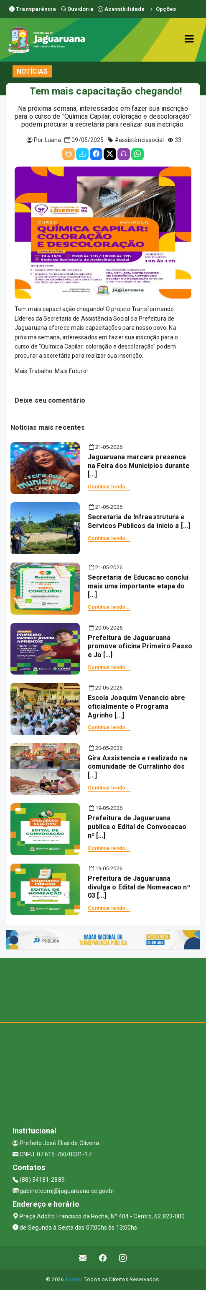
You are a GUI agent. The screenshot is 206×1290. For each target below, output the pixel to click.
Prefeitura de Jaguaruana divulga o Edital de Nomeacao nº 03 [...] (139, 887)
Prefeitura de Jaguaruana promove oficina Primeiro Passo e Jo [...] (140, 646)
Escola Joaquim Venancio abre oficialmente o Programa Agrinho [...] (137, 706)
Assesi (73, 1279)
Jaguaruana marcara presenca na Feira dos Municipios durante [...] (139, 465)
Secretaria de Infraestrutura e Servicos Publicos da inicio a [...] (139, 521)
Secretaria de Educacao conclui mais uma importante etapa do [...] (138, 586)
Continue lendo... (109, 487)
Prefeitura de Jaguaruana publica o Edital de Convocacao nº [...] (137, 826)
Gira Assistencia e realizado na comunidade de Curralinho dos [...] (137, 766)
